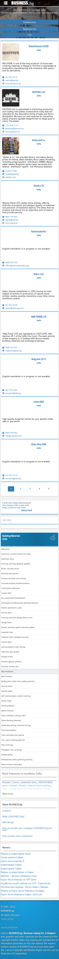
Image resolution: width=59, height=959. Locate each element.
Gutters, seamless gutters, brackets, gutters (18, 627)
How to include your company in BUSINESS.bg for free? (27, 829)
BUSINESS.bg (7, 910)
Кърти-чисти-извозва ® (12, 861)
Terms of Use (7, 919)
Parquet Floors (7, 656)
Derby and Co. (38, 140)
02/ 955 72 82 (9, 475)
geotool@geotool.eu (13, 128)
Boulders (6, 782)
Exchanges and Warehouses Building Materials (19, 603)
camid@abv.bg (10, 80)
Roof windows (6, 676)
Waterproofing (6, 754)
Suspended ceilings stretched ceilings (16, 725)
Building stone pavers (9, 573)
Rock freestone (7, 671)
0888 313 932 (9, 347)
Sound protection (8, 705)
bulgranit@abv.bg (11, 393)
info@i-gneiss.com (12, 436)
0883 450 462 (9, 432)
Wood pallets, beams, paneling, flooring (16, 759)
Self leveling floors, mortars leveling (15, 696)
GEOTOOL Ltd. (38, 92)
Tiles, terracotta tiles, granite (12, 735)
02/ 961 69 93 (9, 305)
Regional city (29, 28)
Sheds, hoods (6, 701)
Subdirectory (29, 22)
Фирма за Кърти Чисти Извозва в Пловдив (22, 890)
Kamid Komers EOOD (39, 46)
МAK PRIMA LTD (38, 316)
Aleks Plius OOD (38, 444)
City (29, 34)
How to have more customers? (17, 836)
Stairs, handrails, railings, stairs (13, 715)
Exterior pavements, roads (11, 608)
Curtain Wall (6, 593)
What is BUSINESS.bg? (13, 816)
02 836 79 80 (9, 171)
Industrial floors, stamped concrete (14, 637)
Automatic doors (7, 559)
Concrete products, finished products (15, 583)
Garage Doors (6, 622)
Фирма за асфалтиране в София (17, 872)
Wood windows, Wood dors (11, 764)
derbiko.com (9, 177)
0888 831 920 (9, 262)
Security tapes (6, 691)
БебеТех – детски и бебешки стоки (19, 875)
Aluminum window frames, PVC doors (16, 554)
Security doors (6, 686)
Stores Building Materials (11, 720)
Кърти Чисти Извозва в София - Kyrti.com (21, 894)
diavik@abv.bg (10, 220)
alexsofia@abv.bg (11, 478)
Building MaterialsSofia (11, 537)
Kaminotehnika (38, 231)
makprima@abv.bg (12, 350)
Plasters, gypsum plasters (11, 661)
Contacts (6, 810)
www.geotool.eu (11, 131)
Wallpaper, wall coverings (11, 750)
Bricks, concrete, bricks (10, 568)
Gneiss (16, 782)
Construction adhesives (10, 588)
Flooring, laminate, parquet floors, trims (16, 617)
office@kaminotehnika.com (15, 265)
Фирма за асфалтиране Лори (15, 853)
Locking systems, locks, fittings (13, 647)
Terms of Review (9, 927)
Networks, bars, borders (10, 652)
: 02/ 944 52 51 (10, 125)
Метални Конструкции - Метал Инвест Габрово (24, 886)
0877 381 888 (9, 390)
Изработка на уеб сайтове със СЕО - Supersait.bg (25, 883)
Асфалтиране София (11, 864)
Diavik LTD (39, 185)
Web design (8, 822)
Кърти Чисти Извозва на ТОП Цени (18, 879)
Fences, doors (6, 612)
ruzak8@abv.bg (10, 174)
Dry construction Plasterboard (13, 598)
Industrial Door (7, 632)
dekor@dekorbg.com (13, 308)
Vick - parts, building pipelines (13, 740)
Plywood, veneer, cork (9, 666)
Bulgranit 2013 (38, 359)
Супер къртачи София (12, 857)
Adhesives (5, 549)
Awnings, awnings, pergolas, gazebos (15, 563)
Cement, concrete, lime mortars (13, 578)
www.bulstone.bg (11, 83)
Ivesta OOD (39, 401)
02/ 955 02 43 (9, 77)
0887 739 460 (9, 216)
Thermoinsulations (8, 730)
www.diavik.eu (10, 223)
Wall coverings (7, 745)
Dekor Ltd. (39, 274)
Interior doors (6, 642)
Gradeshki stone (29, 782)
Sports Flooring (7, 710)
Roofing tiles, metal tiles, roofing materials (18, 681)
